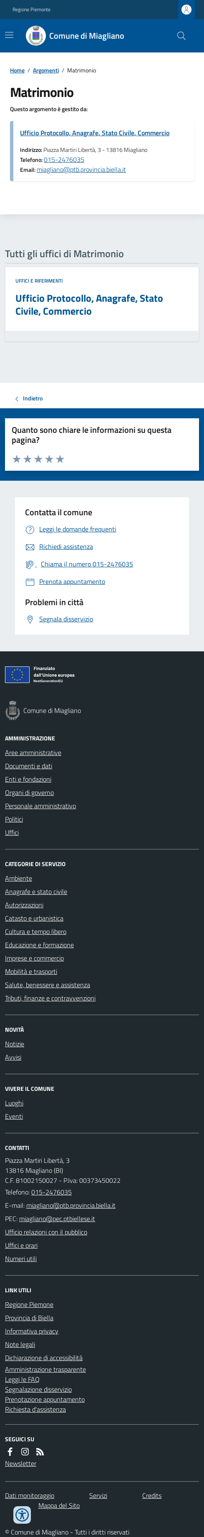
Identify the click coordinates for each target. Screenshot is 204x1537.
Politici (14, 819)
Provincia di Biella (29, 1318)
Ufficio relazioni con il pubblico (46, 1232)
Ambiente (18, 878)
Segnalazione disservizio (38, 1389)
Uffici (12, 832)
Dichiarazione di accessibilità (44, 1358)
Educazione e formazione (39, 945)
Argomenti (46, 70)
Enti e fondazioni (28, 779)
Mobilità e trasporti (31, 971)
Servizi (98, 1495)
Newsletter (20, 1463)
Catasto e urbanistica (34, 918)
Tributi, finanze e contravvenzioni (50, 998)
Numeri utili (21, 1259)
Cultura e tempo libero (35, 931)
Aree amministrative (33, 752)
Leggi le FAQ (22, 1379)
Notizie (14, 1044)
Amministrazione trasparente (45, 1369)
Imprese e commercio (34, 958)
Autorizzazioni (24, 905)
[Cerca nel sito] (178, 36)
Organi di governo (29, 792)
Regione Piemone (29, 1304)
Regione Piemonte (31, 9)
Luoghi (14, 1103)
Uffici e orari (21, 1245)
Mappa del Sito (59, 1505)
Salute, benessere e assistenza (47, 985)
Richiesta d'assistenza (35, 1409)
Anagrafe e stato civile (36, 891)
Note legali (20, 1344)
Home (17, 70)
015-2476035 (64, 159)
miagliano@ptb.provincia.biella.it (81, 169)
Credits (151, 1495)
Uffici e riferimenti (39, 281)
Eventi (14, 1116)
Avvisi (13, 1057)
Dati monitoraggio (29, 1495)
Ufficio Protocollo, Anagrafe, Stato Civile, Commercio (94, 133)
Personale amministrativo (40, 806)
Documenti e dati (28, 766)
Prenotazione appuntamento (45, 1399)
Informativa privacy (31, 1331)
